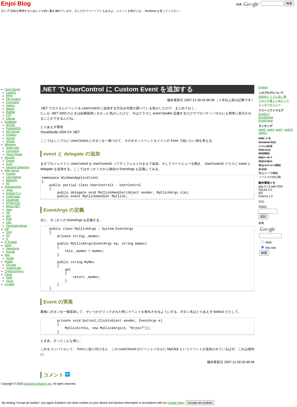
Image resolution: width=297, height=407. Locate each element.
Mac (7, 255)
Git (8, 235)
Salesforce (12, 248)
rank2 (261, 129)
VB (8, 212)
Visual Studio (14, 154)
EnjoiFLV (264, 114)
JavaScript (12, 199)
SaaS (8, 245)
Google (10, 251)
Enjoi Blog (16, 3)
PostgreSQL (13, 128)
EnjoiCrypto (265, 120)
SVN (9, 232)
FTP (8, 115)
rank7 (278, 129)
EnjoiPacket (265, 117)
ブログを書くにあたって (273, 100)
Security (10, 157)
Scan (9, 164)
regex (9, 190)
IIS (8, 183)
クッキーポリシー (269, 104)
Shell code (12, 147)
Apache (11, 173)
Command (12, 102)
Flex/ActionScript (16, 225)
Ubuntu (10, 118)
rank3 (270, 129)
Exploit (10, 160)
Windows (10, 144)
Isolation (11, 134)
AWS (9, 277)
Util (7, 229)
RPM (9, 95)
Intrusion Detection (17, 167)
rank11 (262, 133)
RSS (261, 201)
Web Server (12, 170)
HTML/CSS (13, 203)
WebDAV (11, 180)
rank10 (288, 129)
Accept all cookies (200, 402)
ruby (8, 222)
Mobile (9, 261)
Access (10, 138)
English (263, 87)
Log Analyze (13, 177)
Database (10, 121)
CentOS (11, 92)
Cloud (8, 274)
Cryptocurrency (14, 271)
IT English (11, 242)
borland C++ (13, 193)
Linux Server (12, 89)
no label (9, 284)
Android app (13, 268)
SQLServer (13, 131)
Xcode (10, 258)
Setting (10, 105)
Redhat (10, 112)
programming (13, 186)
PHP (9, 219)
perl (8, 216)
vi (7, 238)
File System (13, 99)
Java (9, 209)
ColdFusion (13, 196)
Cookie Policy (176, 402)
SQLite (10, 141)
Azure (9, 281)
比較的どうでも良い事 (272, 96)
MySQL (10, 125)
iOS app (11, 264)
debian (10, 108)
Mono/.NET (13, 206)
